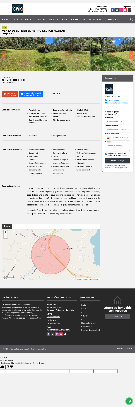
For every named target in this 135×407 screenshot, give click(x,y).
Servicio (53, 19)
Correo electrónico (112, 126)
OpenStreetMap (94, 279)
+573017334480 (97, 11)
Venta (14, 19)
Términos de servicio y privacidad (116, 168)
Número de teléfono (112, 134)
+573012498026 (100, 9)
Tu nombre (109, 118)
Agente (74, 19)
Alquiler (26, 19)
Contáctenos (112, 19)
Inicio (5, 19)
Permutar (40, 19)
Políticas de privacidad (90, 330)
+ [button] (5, 232)
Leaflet (79, 279)
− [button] (5, 236)
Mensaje (108, 142)
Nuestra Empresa (91, 19)
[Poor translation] (9, 367)
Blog (64, 19)
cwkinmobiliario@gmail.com (117, 103)
